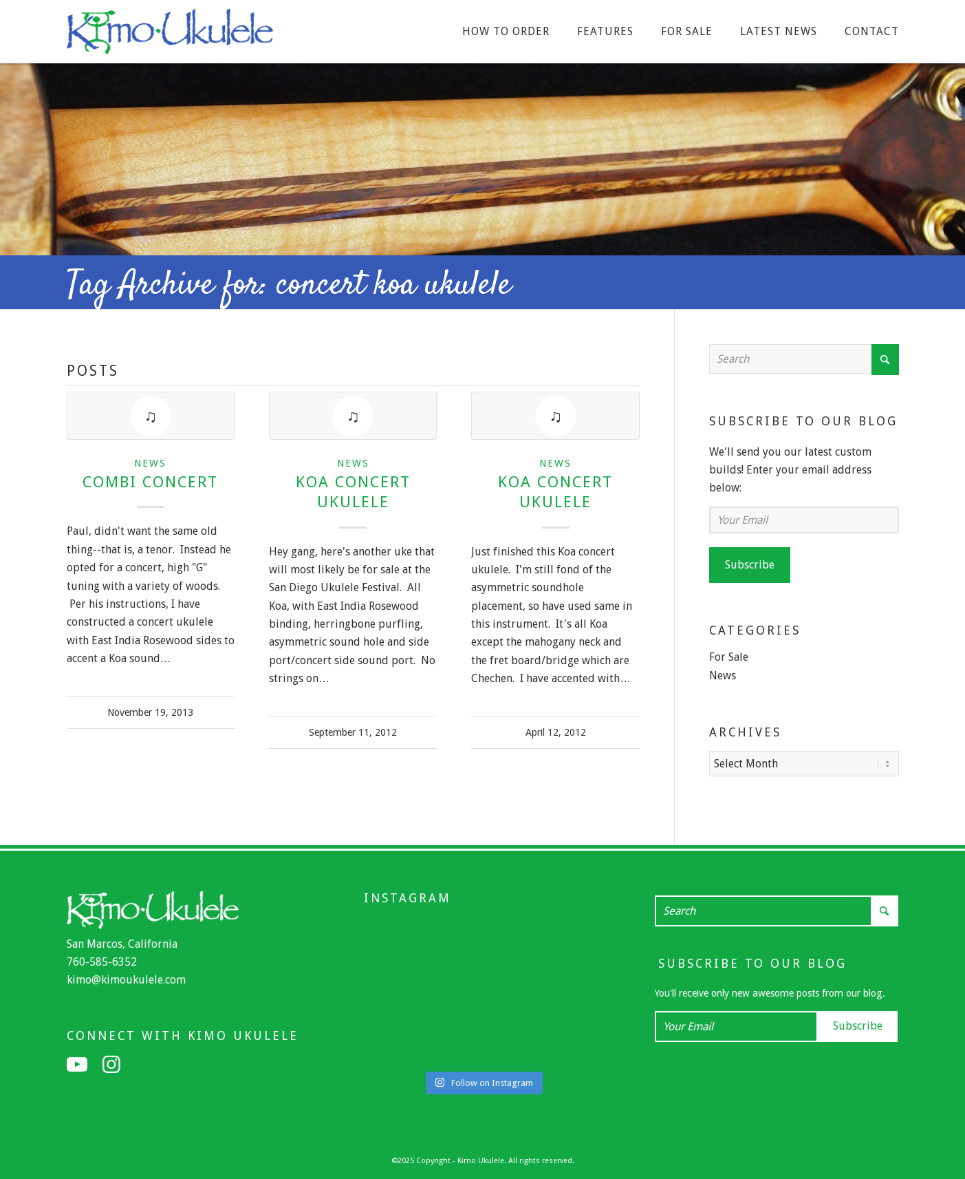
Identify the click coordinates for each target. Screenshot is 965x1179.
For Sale (728, 656)
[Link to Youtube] (77, 1063)
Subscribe (749, 564)
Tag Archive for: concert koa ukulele (289, 285)
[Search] (804, 359)
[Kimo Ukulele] (170, 35)
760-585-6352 (102, 960)
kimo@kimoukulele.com (126, 978)
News (150, 463)
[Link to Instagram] (111, 1063)
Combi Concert (150, 482)
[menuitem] (505, 32)
